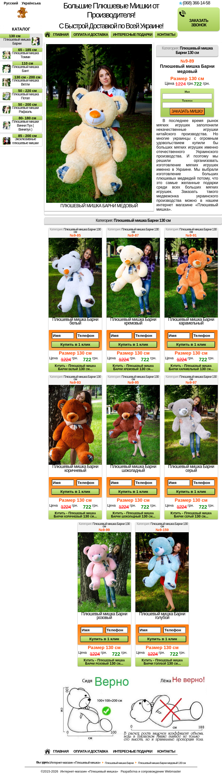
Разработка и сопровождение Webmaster (151, 771)
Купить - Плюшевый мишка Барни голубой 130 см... (162, 661)
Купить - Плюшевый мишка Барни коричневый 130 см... (75, 514)
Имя (187, 94)
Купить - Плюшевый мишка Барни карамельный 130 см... (191, 367)
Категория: (187, 50)
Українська (31, 3)
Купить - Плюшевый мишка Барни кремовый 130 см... (133, 367)
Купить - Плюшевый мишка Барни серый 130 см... (191, 514)
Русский (11, 3)
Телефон (187, 103)
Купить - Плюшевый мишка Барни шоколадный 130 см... (133, 514)
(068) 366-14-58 (194, 2)
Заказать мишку (187, 111)
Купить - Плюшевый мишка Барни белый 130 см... (75, 367)
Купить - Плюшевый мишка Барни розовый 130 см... (104, 661)
